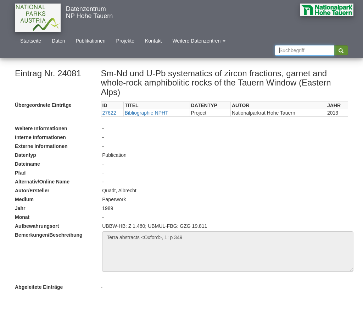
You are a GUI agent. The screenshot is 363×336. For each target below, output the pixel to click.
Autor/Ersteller (32, 190)
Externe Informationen (41, 146)
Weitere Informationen (41, 128)
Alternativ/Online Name (42, 181)
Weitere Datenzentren (198, 41)
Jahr (20, 208)
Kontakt (153, 41)
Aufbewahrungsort (37, 226)
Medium (24, 199)
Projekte (125, 41)
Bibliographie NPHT (146, 113)
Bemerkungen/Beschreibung (49, 235)
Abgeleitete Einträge (39, 287)
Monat (22, 217)
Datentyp (25, 155)
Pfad (20, 173)
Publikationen (91, 41)
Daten (58, 41)
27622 (109, 113)
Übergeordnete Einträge (43, 105)
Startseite (30, 41)
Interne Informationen (40, 137)
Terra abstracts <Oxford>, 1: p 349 (227, 251)
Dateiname (27, 164)
